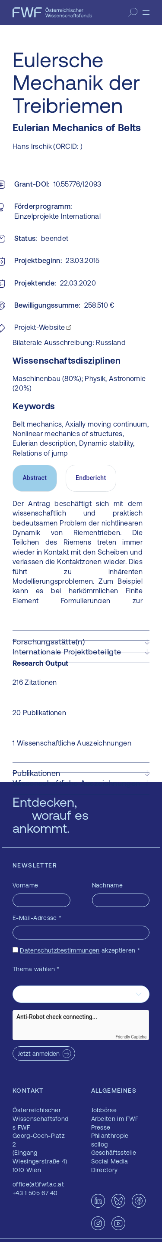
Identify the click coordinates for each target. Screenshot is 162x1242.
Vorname (25, 885)
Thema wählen (36, 969)
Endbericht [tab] (91, 477)
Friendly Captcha (130, 1037)
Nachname (107, 885)
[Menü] (146, 12)
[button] (81, 642)
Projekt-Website (39, 327)
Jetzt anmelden (39, 1053)
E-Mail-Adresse (37, 917)
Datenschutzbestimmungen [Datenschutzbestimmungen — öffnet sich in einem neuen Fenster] (59, 950)
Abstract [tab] (34, 477)
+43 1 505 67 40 (35, 1192)
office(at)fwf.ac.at (38, 1184)
